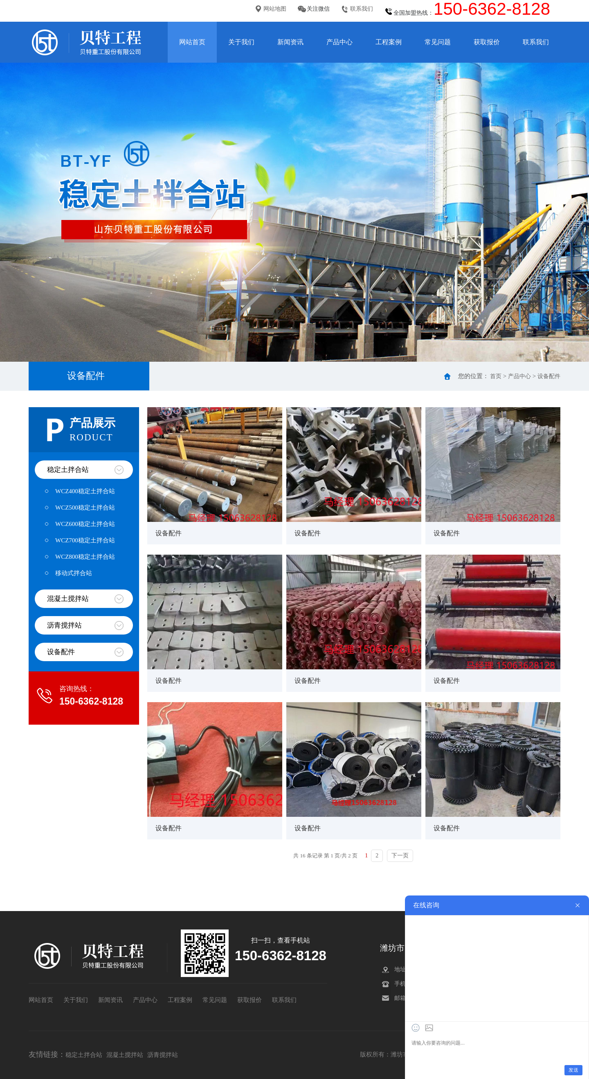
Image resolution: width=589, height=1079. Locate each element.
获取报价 (487, 42)
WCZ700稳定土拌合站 (85, 540)
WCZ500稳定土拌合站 (85, 507)
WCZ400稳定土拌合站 (85, 491)
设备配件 (548, 376)
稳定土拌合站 (68, 470)
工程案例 (388, 42)
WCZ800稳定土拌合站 (85, 556)
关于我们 (241, 42)
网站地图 (274, 9)
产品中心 (339, 42)
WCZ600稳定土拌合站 (85, 524)
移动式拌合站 (73, 573)
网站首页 (192, 42)
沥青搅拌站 (64, 625)
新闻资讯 (290, 42)
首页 (495, 376)
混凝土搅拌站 (68, 599)
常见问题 (438, 42)
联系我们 (361, 9)
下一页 (400, 855)
